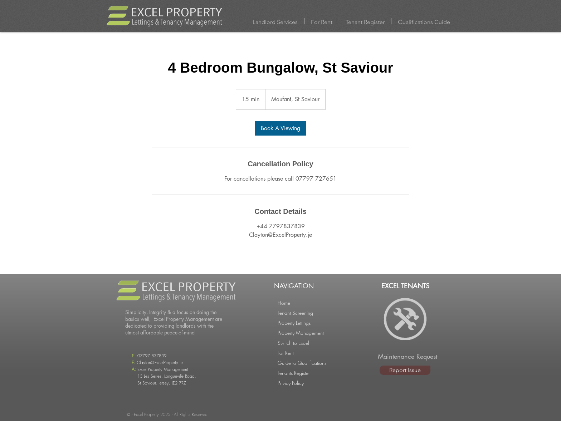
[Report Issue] (405, 370)
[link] (280, 128)
